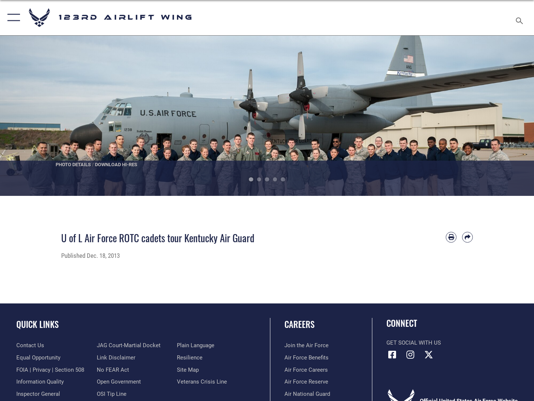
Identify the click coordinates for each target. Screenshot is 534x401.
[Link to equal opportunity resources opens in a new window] (38, 357)
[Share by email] (467, 237)
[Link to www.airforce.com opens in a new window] (306, 345)
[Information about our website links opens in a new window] (116, 357)
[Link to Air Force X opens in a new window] (428, 354)
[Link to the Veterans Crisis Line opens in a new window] (202, 381)
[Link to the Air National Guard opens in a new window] (307, 394)
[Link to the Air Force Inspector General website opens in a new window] (38, 394)
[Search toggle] (520, 17)
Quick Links (37, 324)
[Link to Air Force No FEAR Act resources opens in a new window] (113, 370)
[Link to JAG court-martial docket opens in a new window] (129, 345)
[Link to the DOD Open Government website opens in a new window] (119, 381)
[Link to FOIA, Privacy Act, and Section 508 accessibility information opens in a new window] (50, 370)
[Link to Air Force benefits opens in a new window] (306, 357)
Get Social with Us (413, 342)
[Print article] (451, 237)
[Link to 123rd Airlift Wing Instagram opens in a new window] (410, 354)
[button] (12, 17)
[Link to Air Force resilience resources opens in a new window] (189, 357)
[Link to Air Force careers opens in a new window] (306, 370)
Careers (299, 324)
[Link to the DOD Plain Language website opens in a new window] (195, 345)
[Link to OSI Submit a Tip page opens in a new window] (111, 394)
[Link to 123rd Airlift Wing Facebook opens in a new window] (392, 354)
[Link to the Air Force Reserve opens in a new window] (306, 381)
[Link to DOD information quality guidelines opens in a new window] (40, 381)
